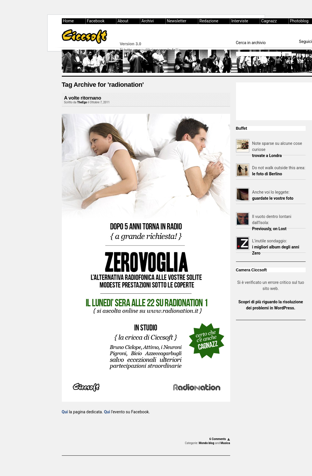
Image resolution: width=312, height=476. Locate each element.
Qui (65, 412)
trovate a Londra (267, 155)
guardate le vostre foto (272, 198)
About (123, 21)
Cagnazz (269, 21)
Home (68, 21)
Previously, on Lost (269, 228)
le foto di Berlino (267, 174)
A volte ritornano (82, 98)
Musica (225, 443)
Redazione (208, 21)
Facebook (95, 21)
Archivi (147, 21)
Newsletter (176, 21)
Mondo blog (206, 443)
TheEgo (82, 102)
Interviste (239, 21)
